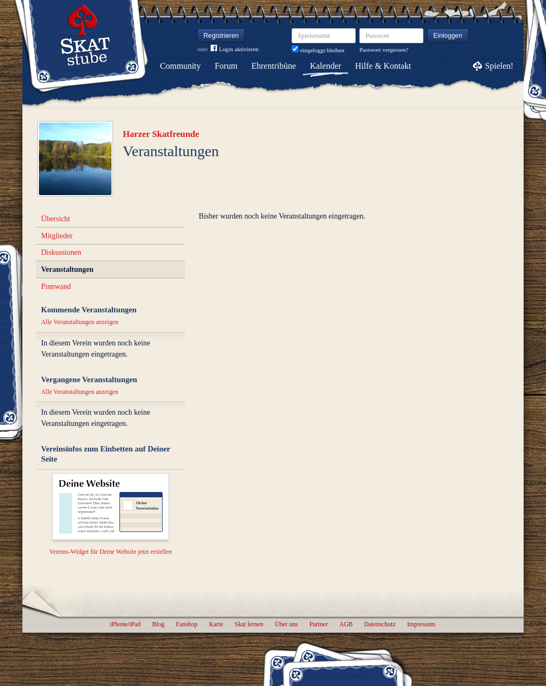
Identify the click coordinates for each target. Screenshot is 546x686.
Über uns (286, 624)
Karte (216, 624)
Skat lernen (249, 624)
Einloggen (448, 35)
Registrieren (221, 35)
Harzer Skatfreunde (161, 134)
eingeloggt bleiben (318, 50)
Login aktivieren (235, 49)
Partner (318, 624)
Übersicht (55, 219)
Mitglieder (57, 236)
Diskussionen (61, 252)
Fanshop (186, 624)
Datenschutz (380, 624)
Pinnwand (56, 286)
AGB (345, 624)
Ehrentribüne (274, 65)
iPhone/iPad (125, 624)
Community (180, 65)
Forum (226, 65)
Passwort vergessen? (383, 49)
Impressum (421, 624)
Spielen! (499, 65)
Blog (158, 624)
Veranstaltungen (67, 269)
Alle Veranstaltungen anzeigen (79, 322)
